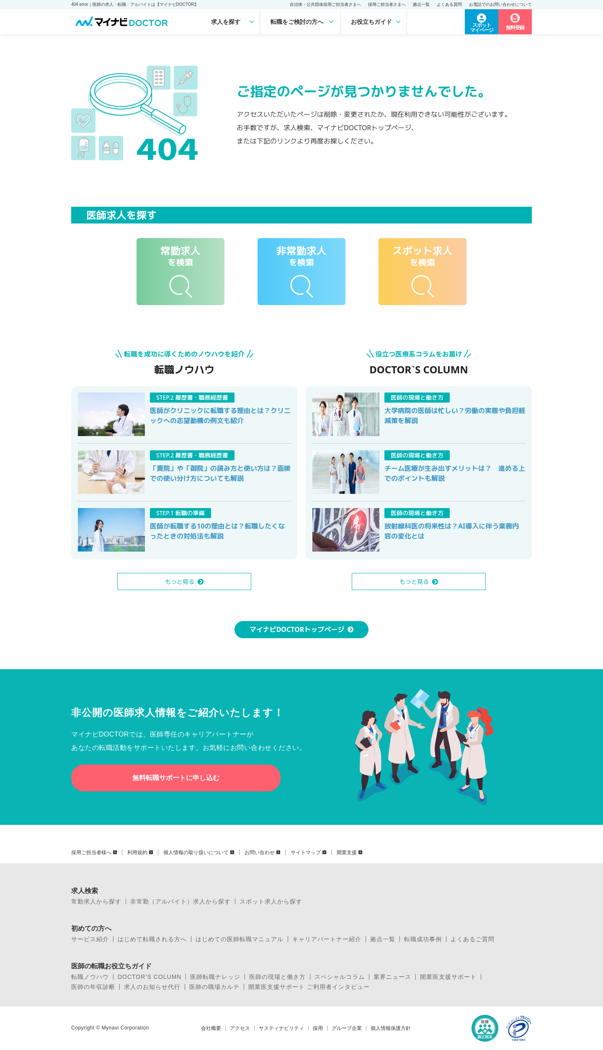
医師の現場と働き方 (277, 977)
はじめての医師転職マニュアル (239, 939)
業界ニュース (392, 977)
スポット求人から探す (271, 901)
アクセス (240, 1028)
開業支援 (347, 852)
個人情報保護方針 (391, 1028)
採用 (318, 1028)
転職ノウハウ (90, 977)
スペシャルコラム (339, 977)
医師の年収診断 (93, 987)
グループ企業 (347, 1028)
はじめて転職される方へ (152, 939)
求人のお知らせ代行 (152, 987)
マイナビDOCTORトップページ (297, 629)
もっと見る (179, 581)
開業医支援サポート (448, 977)
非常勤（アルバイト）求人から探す (180, 901)
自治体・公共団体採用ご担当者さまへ (325, 4)
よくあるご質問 (473, 939)
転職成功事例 (423, 939)
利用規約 (137, 852)
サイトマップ (306, 852)
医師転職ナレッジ (215, 977)
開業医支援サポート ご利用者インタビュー (309, 987)
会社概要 (211, 1028)
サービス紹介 (90, 939)
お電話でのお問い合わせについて (500, 4)
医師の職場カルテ (214, 987)
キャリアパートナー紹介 (326, 939)
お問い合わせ (260, 852)
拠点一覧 (421, 4)
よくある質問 (449, 4)
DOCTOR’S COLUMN (149, 977)
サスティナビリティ (281, 1028)
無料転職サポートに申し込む (175, 777)
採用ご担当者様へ (91, 852)
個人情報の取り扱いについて (196, 852)
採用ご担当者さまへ (387, 4)
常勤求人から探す (96, 901)
